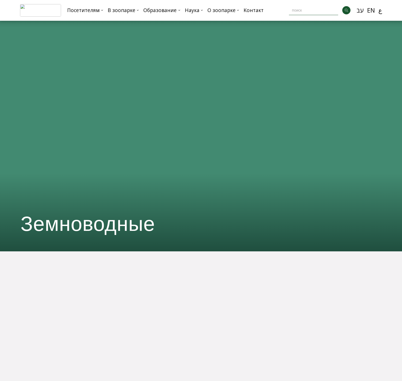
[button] (85, 10)
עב (360, 10)
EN (371, 10)
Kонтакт (254, 10)
